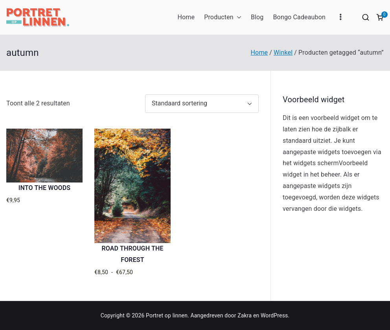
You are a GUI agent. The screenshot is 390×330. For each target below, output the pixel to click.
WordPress (274, 315)
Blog (257, 17)
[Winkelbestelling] (202, 103)
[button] (237, 17)
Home (186, 17)
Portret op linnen (167, 315)
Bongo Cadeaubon (299, 17)
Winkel (283, 52)
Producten (222, 17)
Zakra (244, 315)
